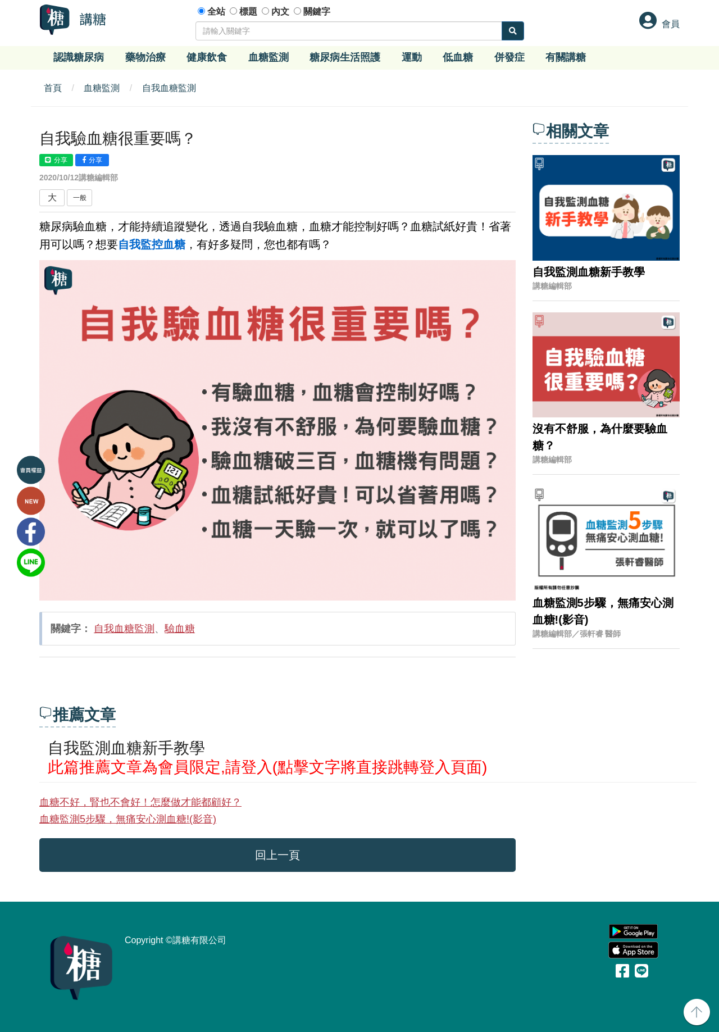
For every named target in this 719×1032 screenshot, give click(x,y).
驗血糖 (180, 628)
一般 (80, 198)
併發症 (509, 57)
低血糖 (458, 57)
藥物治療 (145, 57)
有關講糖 (565, 57)
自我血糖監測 (169, 88)
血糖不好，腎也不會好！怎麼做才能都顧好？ (140, 802)
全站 (216, 11)
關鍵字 (316, 11)
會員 (671, 24)
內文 (280, 11)
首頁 (53, 88)
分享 (56, 160)
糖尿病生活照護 (345, 57)
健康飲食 (206, 57)
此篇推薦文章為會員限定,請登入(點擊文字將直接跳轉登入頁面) (267, 767)
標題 (248, 11)
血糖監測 (268, 57)
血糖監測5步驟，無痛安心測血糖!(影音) (127, 819)
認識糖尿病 (78, 57)
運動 (412, 57)
